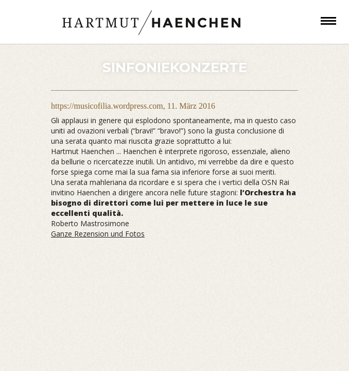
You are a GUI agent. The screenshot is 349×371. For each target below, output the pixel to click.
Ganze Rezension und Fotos (98, 234)
